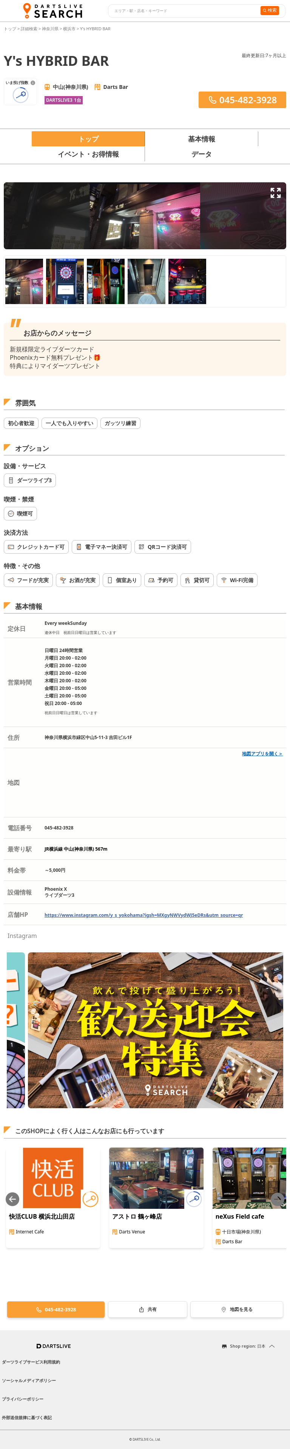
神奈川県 (50, 28)
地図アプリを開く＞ (262, 753)
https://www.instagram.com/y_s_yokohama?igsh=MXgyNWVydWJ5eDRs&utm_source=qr (144, 915)
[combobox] (183, 11)
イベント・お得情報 (88, 153)
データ (201, 153)
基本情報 (201, 138)
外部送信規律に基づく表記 (27, 1417)
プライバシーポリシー (22, 1399)
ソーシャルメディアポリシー (29, 1380)
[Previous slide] (12, 1199)
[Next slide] (277, 1199)
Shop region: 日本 (247, 1346)
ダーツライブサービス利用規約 (31, 1362)
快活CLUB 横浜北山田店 (42, 1216)
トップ (10, 28)
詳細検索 (30, 28)
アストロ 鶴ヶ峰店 (137, 1216)
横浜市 (69, 28)
